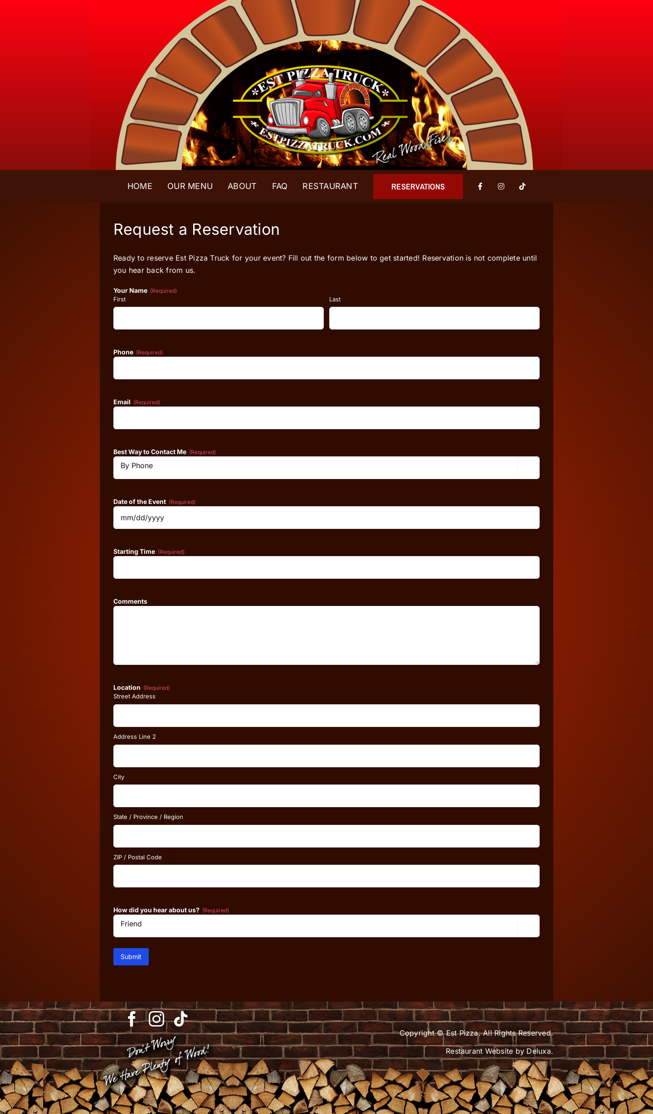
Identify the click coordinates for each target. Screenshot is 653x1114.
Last (335, 299)
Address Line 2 (134, 736)
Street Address (134, 696)
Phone (138, 352)
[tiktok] (181, 1019)
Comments (130, 601)
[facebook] (132, 1019)
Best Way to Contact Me (164, 452)
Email (136, 402)
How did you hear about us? (171, 910)
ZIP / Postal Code (137, 857)
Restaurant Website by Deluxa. (499, 1051)
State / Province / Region (148, 816)
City (118, 776)
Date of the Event (154, 502)
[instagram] (156, 1019)
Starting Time (149, 551)
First (119, 299)
